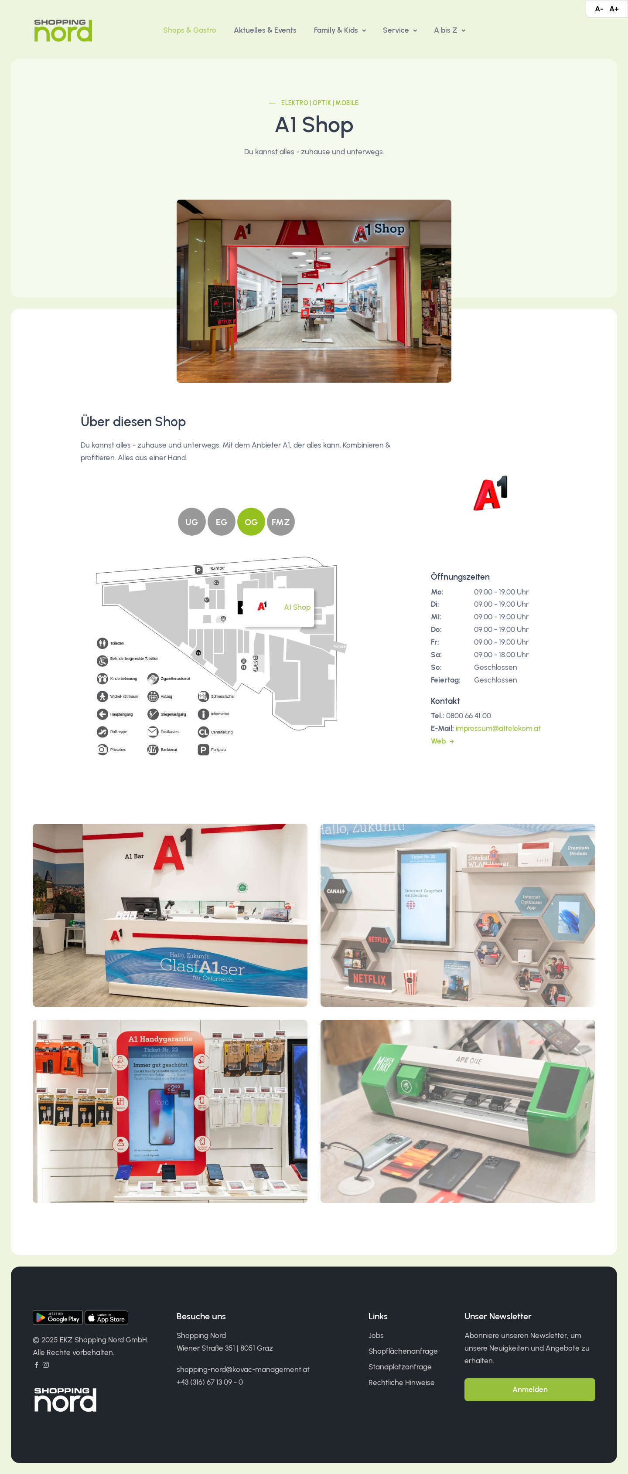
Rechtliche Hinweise (402, 1382)
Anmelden (530, 1389)
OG (251, 522)
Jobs (376, 1335)
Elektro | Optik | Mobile (320, 103)
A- (599, 8)
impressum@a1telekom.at (498, 728)
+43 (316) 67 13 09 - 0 (210, 1382)
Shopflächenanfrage (403, 1351)
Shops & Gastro (189, 30)
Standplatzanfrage (400, 1366)
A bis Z (446, 30)
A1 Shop (297, 607)
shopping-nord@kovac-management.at (243, 1369)
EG (221, 522)
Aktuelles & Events (265, 30)
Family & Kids (337, 30)
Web (439, 741)
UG (191, 522)
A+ (614, 8)
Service (397, 30)
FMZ (281, 522)
